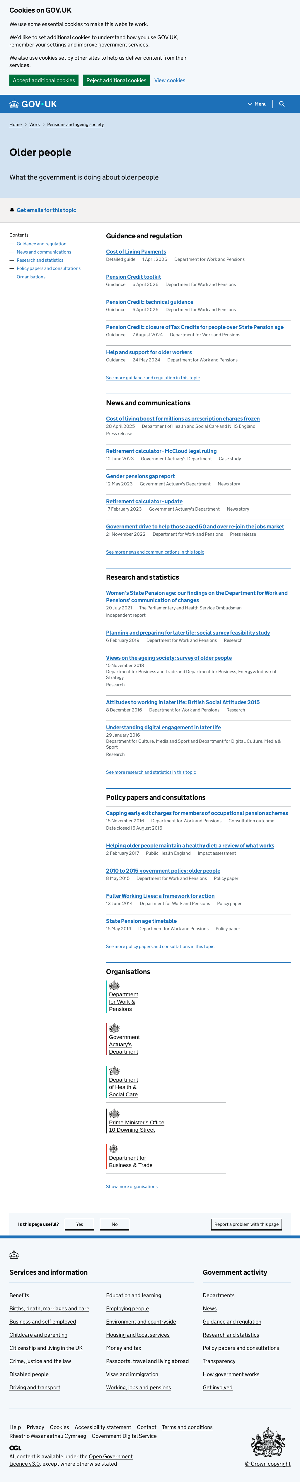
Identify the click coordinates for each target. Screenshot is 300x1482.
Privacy (35, 1427)
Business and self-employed (42, 1321)
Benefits (19, 1295)
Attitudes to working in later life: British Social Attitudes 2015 (183, 702)
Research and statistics (40, 260)
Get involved (218, 1387)
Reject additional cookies (116, 80)
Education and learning (133, 1295)
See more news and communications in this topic (155, 552)
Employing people (127, 1308)
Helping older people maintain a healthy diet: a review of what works (190, 845)
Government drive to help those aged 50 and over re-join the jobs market (195, 526)
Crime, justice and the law (40, 1361)
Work (34, 124)
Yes (85, 1224)
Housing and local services (138, 1334)
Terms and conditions (187, 1427)
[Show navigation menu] (257, 104)
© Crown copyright (268, 1463)
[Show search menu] (282, 104)
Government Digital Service (124, 1436)
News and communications (44, 252)
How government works (231, 1374)
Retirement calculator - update (144, 501)
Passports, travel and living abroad (147, 1361)
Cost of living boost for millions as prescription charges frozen (183, 418)
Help (15, 1427)
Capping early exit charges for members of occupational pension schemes (197, 813)
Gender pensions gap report (140, 476)
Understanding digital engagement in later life (163, 727)
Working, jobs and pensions (138, 1387)
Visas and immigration (132, 1374)
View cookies (169, 80)
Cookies (59, 1427)
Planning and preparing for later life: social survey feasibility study (188, 632)
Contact (146, 1427)
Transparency (219, 1361)
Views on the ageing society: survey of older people (169, 657)
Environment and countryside (141, 1321)
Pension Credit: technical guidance (149, 302)
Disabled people (29, 1374)
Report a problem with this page (246, 1224)
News (210, 1308)
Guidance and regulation (42, 244)
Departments (219, 1295)
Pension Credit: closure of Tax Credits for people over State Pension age (195, 327)
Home (15, 124)
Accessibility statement (103, 1427)
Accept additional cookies (44, 80)
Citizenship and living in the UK (46, 1348)
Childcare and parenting (38, 1334)
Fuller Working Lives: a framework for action (160, 895)
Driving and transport (34, 1387)
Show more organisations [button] (132, 1186)
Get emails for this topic (46, 210)
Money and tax (123, 1348)
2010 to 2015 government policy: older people (163, 870)
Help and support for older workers (149, 352)
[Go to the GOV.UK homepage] (33, 104)
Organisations (31, 277)
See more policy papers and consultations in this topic (160, 946)
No (120, 1224)
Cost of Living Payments (136, 251)
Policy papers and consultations (49, 268)
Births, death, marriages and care (49, 1308)
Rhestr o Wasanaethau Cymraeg (47, 1436)
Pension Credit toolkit (133, 276)
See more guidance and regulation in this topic (153, 377)
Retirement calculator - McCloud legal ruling (161, 451)
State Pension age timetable (141, 921)
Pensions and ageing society (75, 124)
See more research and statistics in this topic (151, 772)
